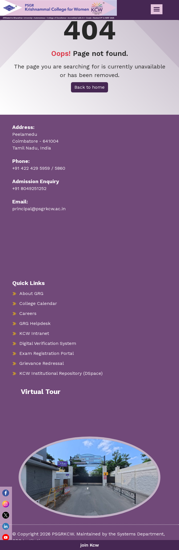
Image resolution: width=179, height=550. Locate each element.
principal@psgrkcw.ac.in (39, 208)
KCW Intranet (34, 333)
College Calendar (38, 303)
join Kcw (89, 545)
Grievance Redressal (41, 363)
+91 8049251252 (29, 188)
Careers (27, 313)
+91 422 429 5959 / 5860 (38, 168)
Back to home (89, 87)
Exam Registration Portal (46, 353)
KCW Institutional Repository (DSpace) (61, 373)
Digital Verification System (47, 343)
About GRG (31, 293)
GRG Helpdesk (34, 323)
